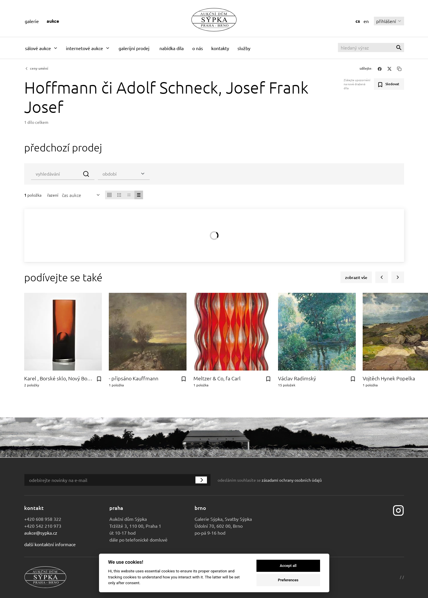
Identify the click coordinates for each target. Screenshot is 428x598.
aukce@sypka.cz (40, 533)
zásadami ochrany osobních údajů (292, 480)
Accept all (288, 565)
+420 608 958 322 (42, 519)
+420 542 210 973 (42, 526)
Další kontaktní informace (50, 544)
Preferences (288, 580)
